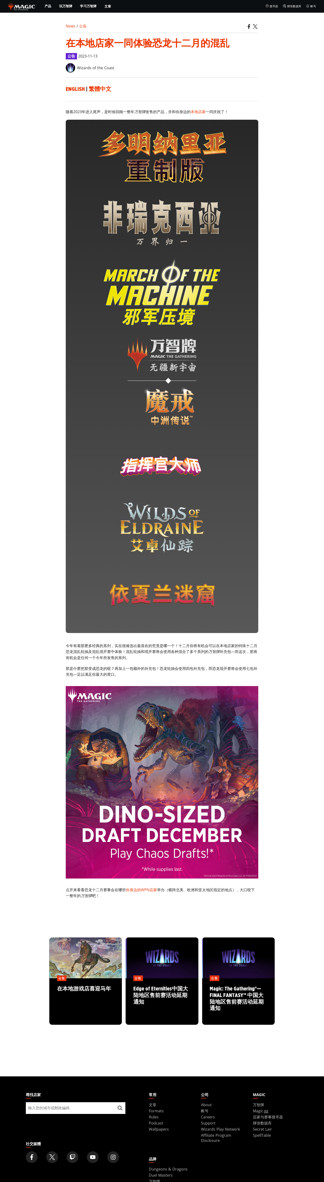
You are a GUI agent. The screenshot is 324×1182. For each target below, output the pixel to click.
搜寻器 (271, 6)
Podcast (156, 1123)
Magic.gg (260, 1110)
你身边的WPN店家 (141, 889)
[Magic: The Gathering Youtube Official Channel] (93, 1157)
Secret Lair (262, 1129)
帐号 (311, 6)
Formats (156, 1110)
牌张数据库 (292, 6)
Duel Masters (161, 1175)
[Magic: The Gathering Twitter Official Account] (52, 1157)
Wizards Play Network (220, 1129)
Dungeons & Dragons (168, 1169)
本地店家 (198, 111)
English (75, 89)
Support (208, 1123)
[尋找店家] (120, 1108)
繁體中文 (100, 89)
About (206, 1104)
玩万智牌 (65, 6)
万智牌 (258, 1104)
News (70, 26)
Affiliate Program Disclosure (216, 1138)
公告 (83, 26)
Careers (208, 1117)
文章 (107, 6)
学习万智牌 (88, 6)
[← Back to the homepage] (21, 5)
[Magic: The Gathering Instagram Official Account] (113, 1157)
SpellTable (262, 1135)
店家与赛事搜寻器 (268, 1117)
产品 (48, 6)
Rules (153, 1117)
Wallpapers (159, 1129)
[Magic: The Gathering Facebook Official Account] (32, 1157)
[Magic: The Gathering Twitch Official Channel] (72, 1157)
